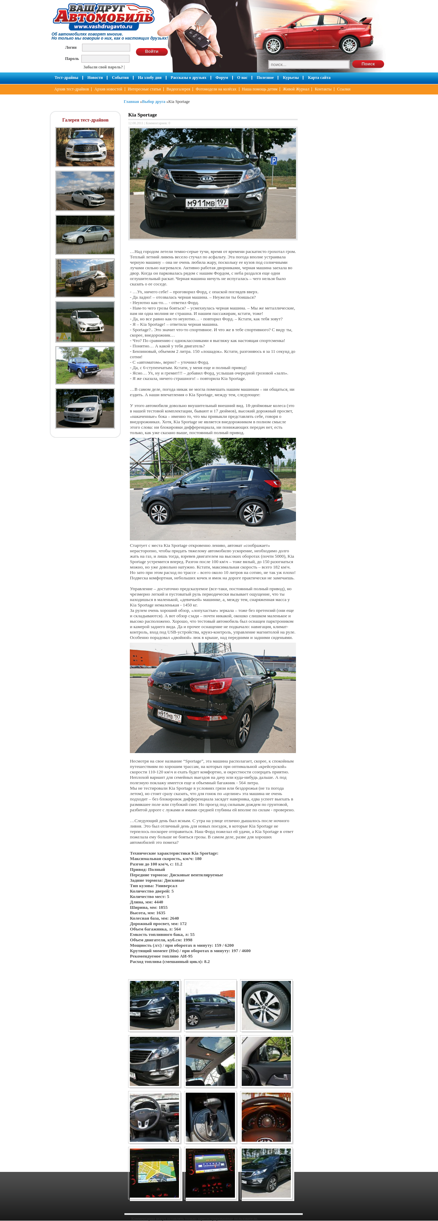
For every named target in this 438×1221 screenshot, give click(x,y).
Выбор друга (153, 101)
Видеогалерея (178, 89)
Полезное (265, 77)
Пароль (72, 58)
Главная (131, 101)
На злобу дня (150, 77)
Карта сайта (319, 77)
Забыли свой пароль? (103, 67)
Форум (222, 77)
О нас (242, 77)
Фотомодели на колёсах (216, 89)
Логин (71, 47)
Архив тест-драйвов (71, 89)
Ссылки (344, 89)
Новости (95, 77)
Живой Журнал (296, 89)
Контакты (323, 89)
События (120, 77)
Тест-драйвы (66, 77)
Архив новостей (108, 89)
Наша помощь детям (260, 89)
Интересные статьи (144, 89)
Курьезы (291, 77)
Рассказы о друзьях (188, 77)
